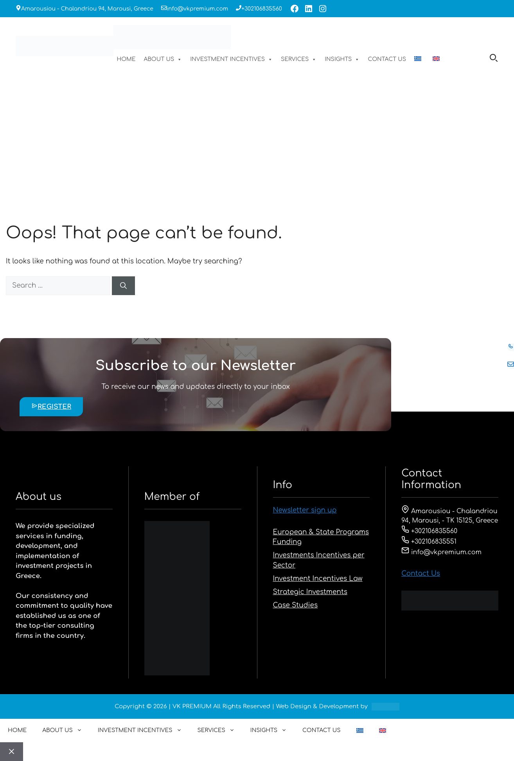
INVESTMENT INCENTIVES (231, 59)
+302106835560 (261, 9)
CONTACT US (387, 59)
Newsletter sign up (305, 510)
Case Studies (295, 605)
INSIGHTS (342, 59)
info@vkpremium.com (197, 9)
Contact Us (420, 573)
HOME (126, 59)
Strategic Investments (310, 592)
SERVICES (298, 59)
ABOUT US (163, 59)
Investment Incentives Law (318, 578)
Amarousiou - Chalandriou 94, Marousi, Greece (87, 9)
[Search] (123, 285)
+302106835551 (428, 541)
